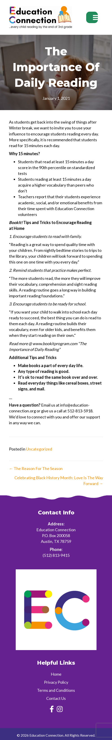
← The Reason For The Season (36, 468)
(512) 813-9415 (56, 555)
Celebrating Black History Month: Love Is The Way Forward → (58, 480)
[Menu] (92, 17)
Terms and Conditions (56, 690)
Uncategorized (39, 448)
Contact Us (56, 698)
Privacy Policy (56, 682)
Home (56, 674)
